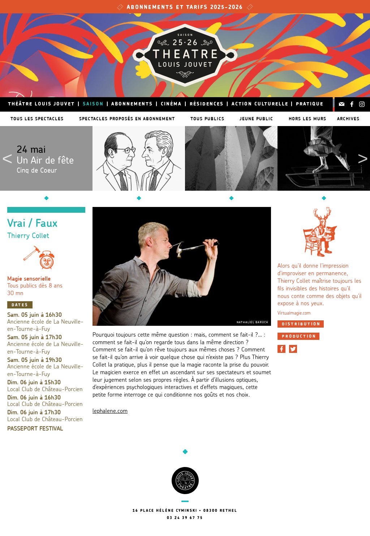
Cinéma (171, 104)
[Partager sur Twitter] (293, 349)
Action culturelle (260, 104)
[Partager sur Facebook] (281, 349)
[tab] (301, 324)
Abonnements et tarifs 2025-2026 (185, 7)
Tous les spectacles (35, 118)
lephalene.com (110, 411)
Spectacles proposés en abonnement (127, 118)
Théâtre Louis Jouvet (41, 104)
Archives (350, 118)
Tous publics (209, 118)
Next (363, 159)
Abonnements (132, 104)
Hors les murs (312, 118)
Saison (93, 104)
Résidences (207, 104)
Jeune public (259, 118)
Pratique (309, 104)
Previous (7, 159)
